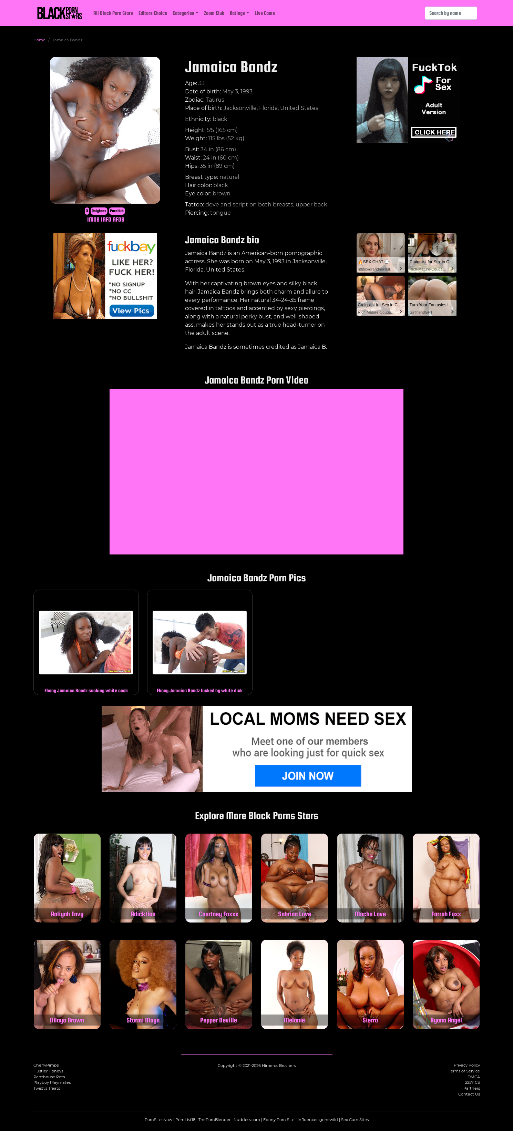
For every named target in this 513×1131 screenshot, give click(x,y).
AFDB (118, 219)
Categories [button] (183, 13)
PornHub (117, 210)
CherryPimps (46, 1065)
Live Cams (265, 13)
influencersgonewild (318, 1119)
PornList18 (185, 1119)
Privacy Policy (467, 1065)
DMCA (474, 1076)
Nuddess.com (247, 1119)
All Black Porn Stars (113, 13)
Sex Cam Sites (355, 1119)
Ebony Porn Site (279, 1119)
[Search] (451, 13)
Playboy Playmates (52, 1082)
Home (39, 40)
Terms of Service (464, 1071)
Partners (471, 1088)
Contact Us (469, 1094)
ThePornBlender (214, 1119)
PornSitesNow (158, 1119)
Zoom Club (214, 13)
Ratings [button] (237, 13)
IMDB (93, 219)
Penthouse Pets (49, 1076)
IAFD (106, 219)
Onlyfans (99, 210)
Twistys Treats (46, 1088)
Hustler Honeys (48, 1071)
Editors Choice (152, 13)
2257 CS (472, 1082)
